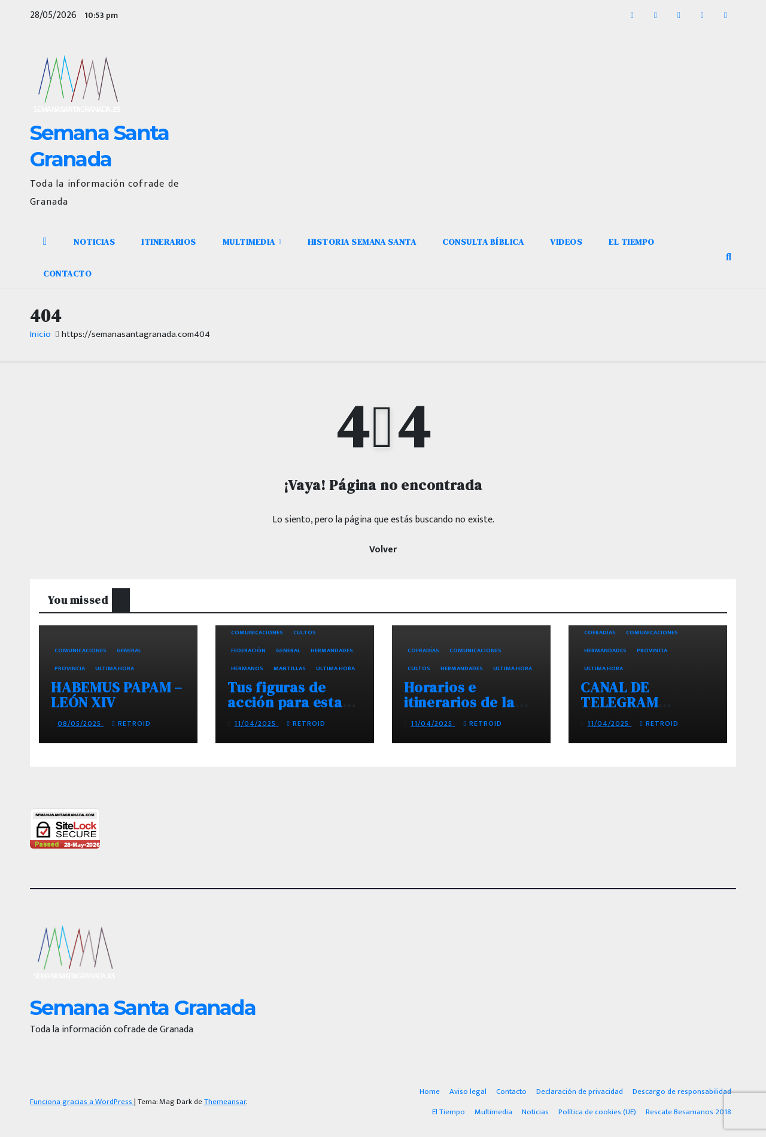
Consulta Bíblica (483, 242)
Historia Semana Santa (362, 242)
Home (430, 1091)
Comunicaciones (80, 650)
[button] (728, 258)
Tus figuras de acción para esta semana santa (284, 702)
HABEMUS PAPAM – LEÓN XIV (117, 694)
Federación (248, 650)
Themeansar (225, 1101)
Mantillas (289, 668)
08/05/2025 (80, 723)
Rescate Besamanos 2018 (688, 1111)
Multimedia (250, 242)
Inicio (40, 334)
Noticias (94, 242)
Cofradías (423, 650)
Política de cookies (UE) (597, 1111)
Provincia (69, 668)
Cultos (304, 632)
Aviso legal (468, 1091)
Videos (566, 242)
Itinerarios (168, 242)
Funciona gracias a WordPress (82, 1101)
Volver (383, 550)
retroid (131, 723)
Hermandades (332, 650)
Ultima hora (114, 668)
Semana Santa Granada (143, 1007)
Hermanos (247, 668)
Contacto (67, 273)
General (129, 650)
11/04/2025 (256, 723)
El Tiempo (632, 242)
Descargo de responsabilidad (682, 1091)
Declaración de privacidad (579, 1091)
